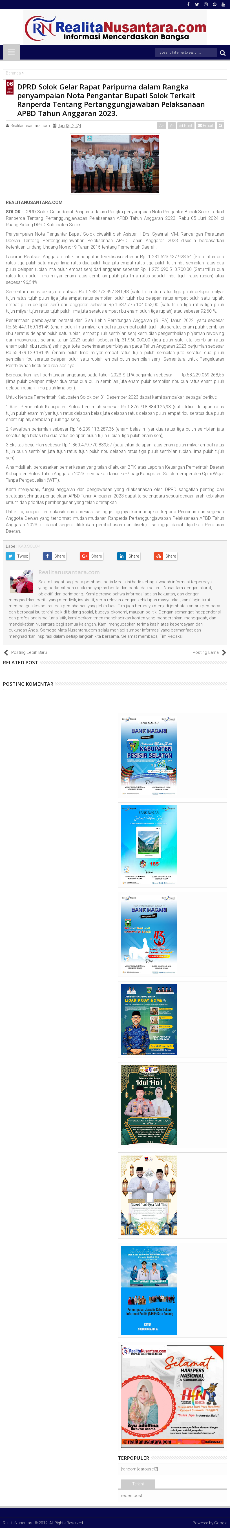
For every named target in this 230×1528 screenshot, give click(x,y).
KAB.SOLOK (29, 546)
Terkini (138, 1484)
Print (186, 125)
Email (205, 125)
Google (220, 1523)
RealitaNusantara (18, 1523)
